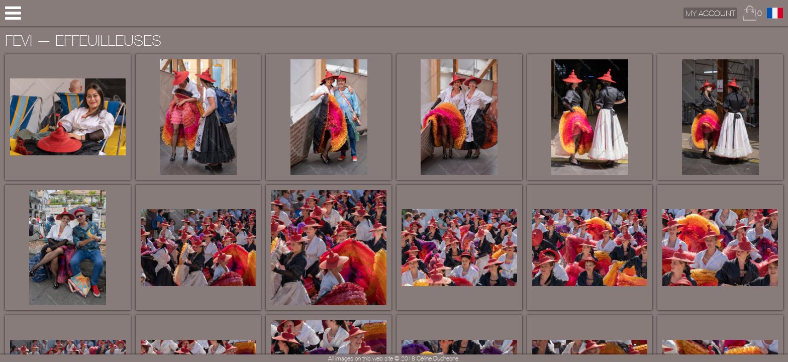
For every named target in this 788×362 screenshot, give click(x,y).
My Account (710, 13)
